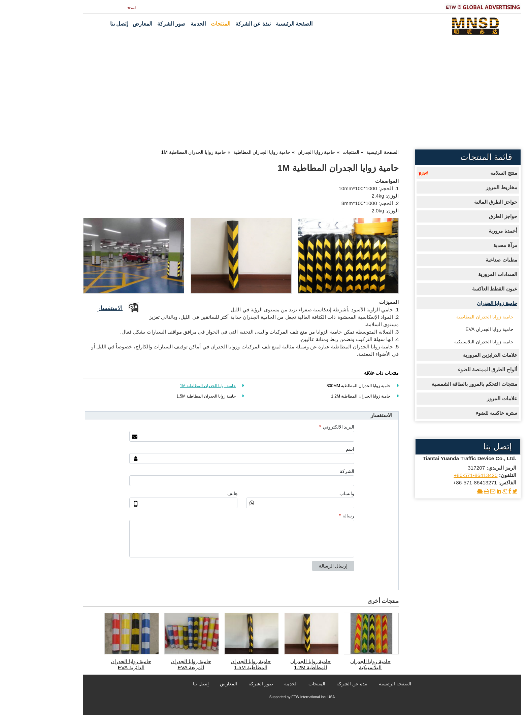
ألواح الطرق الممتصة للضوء (449, 369)
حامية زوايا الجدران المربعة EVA (153, 664)
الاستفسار (72, 307)
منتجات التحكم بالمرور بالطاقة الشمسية (436, 384)
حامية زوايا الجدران (278, 152)
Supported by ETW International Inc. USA (264, 697)
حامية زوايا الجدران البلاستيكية (332, 664)
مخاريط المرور (463, 187)
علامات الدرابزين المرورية (452, 355)
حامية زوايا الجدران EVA (451, 329)
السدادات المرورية (459, 274)
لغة (95, 8)
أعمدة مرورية (465, 231)
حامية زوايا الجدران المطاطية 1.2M (322, 396)
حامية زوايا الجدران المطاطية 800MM (320, 385)
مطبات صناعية (463, 260)
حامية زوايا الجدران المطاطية (224, 152)
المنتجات (312, 152)
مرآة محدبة (467, 245)
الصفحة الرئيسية (344, 152)
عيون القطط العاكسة (456, 289)
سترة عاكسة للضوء (458, 413)
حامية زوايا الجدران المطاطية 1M (155, 152)
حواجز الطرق (465, 216)
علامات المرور (464, 398)
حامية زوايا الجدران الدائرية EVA (93, 664)
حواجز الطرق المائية (457, 202)
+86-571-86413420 (437, 475)
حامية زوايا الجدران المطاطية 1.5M (168, 396)
